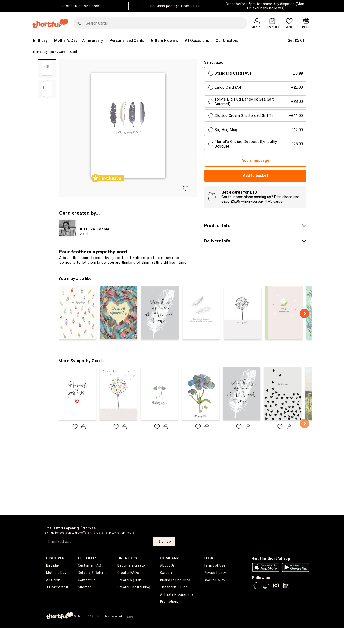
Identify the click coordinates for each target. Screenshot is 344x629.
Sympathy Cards (56, 52)
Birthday (40, 40)
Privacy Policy (215, 573)
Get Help (87, 558)
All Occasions (197, 40)
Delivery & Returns (93, 573)
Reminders (272, 27)
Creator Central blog (133, 588)
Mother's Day (65, 40)
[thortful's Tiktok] (265, 587)
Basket (306, 27)
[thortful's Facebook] (255, 587)
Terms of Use (215, 565)
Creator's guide (129, 580)
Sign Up (164, 541)
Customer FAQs (90, 565)
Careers (166, 573)
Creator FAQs (128, 573)
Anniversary (92, 40)
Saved (289, 27)
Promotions (169, 603)
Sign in (256, 27)
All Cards (53, 580)
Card (73, 52)
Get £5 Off (297, 40)
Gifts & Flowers (164, 40)
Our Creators (227, 40)
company (169, 558)
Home (37, 52)
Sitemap (85, 588)
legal (209, 558)
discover (55, 558)
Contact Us (87, 580)
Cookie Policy (214, 580)
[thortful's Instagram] (276, 587)
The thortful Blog (174, 588)
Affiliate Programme (177, 595)
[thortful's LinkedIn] (286, 587)
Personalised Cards (127, 40)
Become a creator (131, 565)
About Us (167, 565)
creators (127, 558)
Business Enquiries (175, 580)
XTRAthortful (57, 588)
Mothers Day (56, 573)
